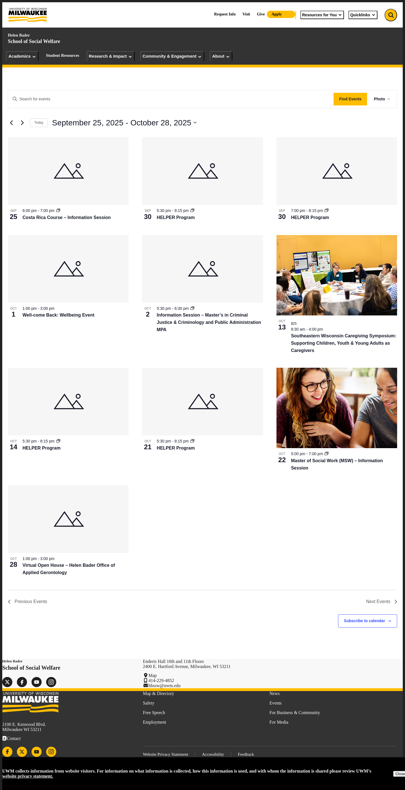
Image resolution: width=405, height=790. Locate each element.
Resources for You (322, 15)
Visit (246, 14)
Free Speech (154, 712)
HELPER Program (176, 217)
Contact (14, 738)
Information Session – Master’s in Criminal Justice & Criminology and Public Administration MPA (209, 322)
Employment (154, 722)
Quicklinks (363, 15)
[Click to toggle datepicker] (124, 122)
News (274, 693)
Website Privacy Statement (165, 754)
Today (38, 123)
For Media (278, 722)
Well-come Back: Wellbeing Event (58, 315)
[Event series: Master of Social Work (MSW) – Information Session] (326, 454)
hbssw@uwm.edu (164, 685)
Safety (148, 703)
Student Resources (62, 55)
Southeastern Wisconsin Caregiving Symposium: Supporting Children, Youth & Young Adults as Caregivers (343, 343)
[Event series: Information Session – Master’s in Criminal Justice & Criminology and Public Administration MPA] (192, 308)
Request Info (225, 14)
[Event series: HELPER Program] (192, 210)
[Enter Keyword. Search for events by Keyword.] (171, 99)
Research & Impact (110, 56)
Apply (276, 14)
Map (152, 675)
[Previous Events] (11, 122)
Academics (22, 56)
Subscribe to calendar (364, 621)
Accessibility (213, 754)
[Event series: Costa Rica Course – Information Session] (58, 210)
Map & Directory (158, 693)
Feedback (246, 754)
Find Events (350, 99)
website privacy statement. (27, 776)
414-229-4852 (161, 680)
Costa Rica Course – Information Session (66, 217)
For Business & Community (294, 712)
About (221, 56)
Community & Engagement (172, 56)
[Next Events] (22, 122)
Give (261, 14)
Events (275, 703)
